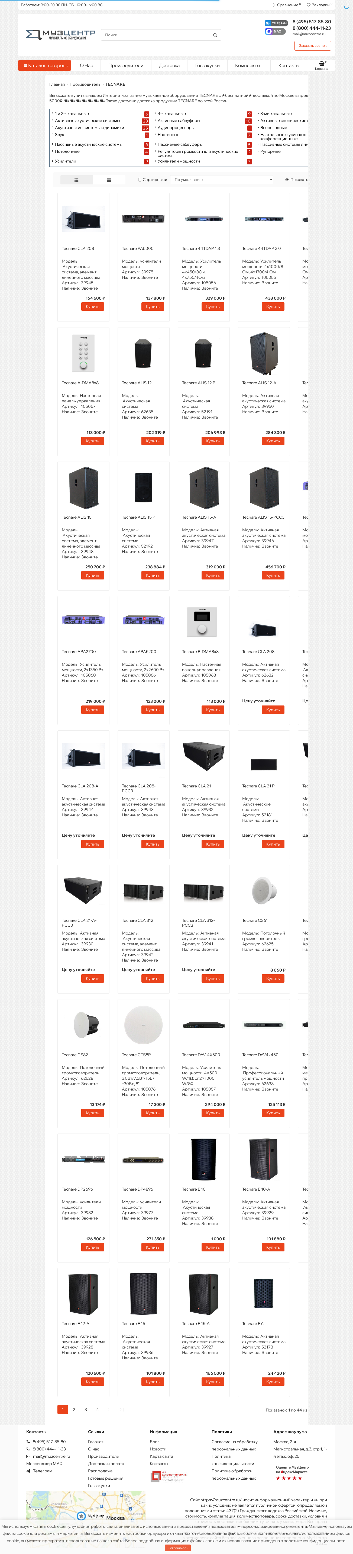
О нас (93, 1449)
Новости (158, 1449)
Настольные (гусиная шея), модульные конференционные (298, 136)
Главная (57, 84)
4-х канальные (172, 113)
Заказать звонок (313, 45)
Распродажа (100, 1470)
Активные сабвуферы (179, 120)
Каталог (45, 65)
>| (122, 1409)
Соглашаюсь (178, 1548)
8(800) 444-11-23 (46, 1449)
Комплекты (250, 64)
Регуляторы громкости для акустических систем (198, 153)
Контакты (288, 65)
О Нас (86, 65)
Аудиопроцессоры (176, 127)
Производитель (85, 84)
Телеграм (39, 1470)
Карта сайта (161, 1456)
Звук (59, 134)
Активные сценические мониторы (294, 120)
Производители (125, 65)
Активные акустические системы (87, 120)
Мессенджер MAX (44, 1463)
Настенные (169, 134)
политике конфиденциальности (314, 1540)
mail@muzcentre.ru (309, 34)
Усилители (65, 161)
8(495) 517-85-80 (46, 1441)
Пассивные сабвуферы (180, 144)
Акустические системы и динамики (89, 127)
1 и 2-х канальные (72, 113)
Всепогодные (273, 127)
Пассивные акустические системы (88, 144)
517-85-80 (312, 21)
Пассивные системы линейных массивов (300, 144)
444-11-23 (312, 28)
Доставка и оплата (106, 1463)
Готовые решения (105, 1478)
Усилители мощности (179, 161)
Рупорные (270, 151)
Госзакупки (207, 65)
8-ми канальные (276, 113)
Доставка (169, 65)
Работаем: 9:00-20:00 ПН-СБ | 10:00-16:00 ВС (62, 4)
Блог (154, 1441)
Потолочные (67, 151)
